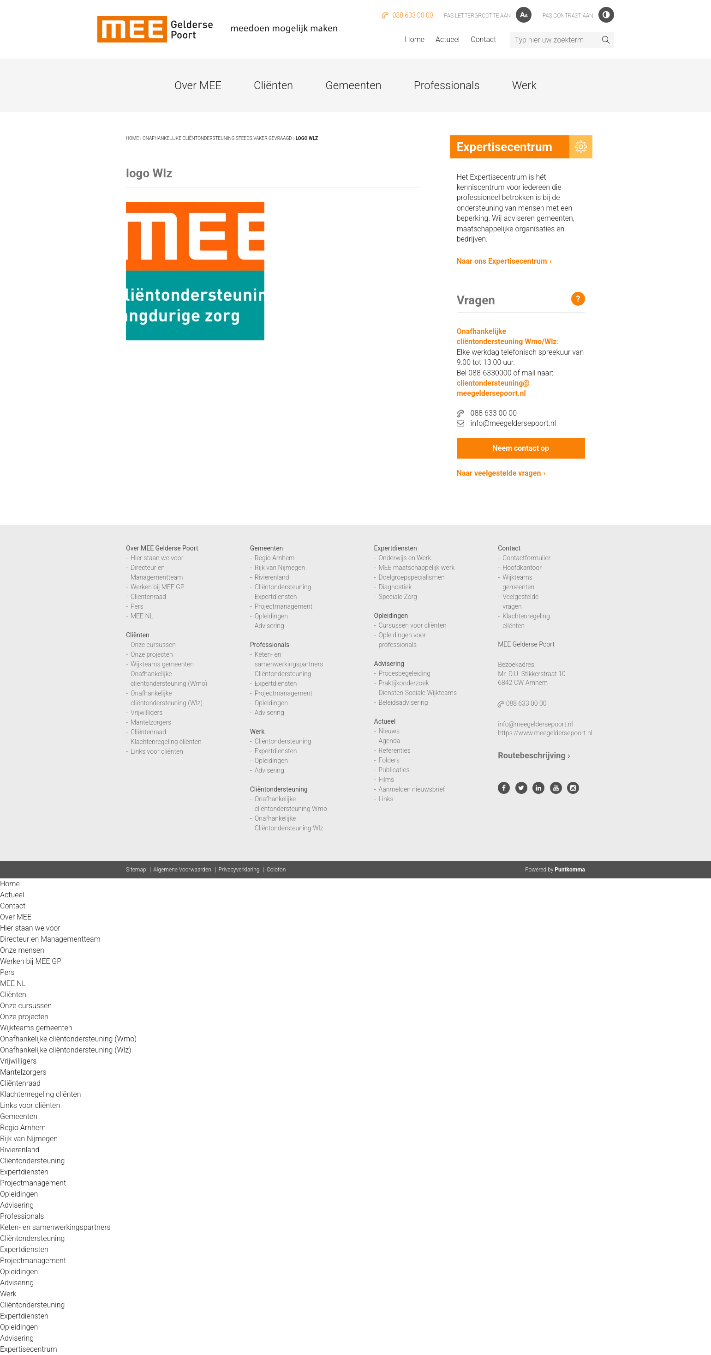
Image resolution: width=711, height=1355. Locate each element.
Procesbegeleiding (405, 673)
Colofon (276, 869)
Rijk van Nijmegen (280, 567)
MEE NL (142, 616)
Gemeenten (353, 85)
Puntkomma (570, 869)
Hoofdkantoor (522, 567)
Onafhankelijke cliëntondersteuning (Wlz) (65, 1050)
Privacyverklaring (238, 869)
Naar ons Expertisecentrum (502, 261)
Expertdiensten (276, 596)
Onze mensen (22, 950)
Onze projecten (152, 654)
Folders (389, 760)
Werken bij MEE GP (158, 587)
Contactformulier (526, 558)
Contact (483, 39)
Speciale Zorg (398, 596)
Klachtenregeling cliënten (166, 741)
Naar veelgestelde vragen (499, 473)
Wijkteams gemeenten (162, 664)
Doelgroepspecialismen (412, 577)
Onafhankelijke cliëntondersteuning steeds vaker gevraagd (217, 138)
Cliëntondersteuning (283, 587)
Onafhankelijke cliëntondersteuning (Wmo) (68, 1038)
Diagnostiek (395, 587)
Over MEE (197, 85)
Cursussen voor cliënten (413, 625)
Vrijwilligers (146, 712)
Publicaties (394, 770)
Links (386, 799)
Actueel (448, 39)
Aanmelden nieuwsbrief (412, 789)
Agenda (389, 740)
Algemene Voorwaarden (182, 869)
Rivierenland (272, 577)
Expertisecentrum (28, 1349)
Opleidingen (271, 616)
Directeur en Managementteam (50, 939)
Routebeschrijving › (534, 755)
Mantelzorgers (151, 722)
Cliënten (273, 85)
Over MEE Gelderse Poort (162, 548)
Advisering (269, 625)
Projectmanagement (283, 606)
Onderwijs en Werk (405, 558)
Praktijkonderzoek (404, 683)
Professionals (447, 85)
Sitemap (136, 869)
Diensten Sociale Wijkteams (418, 692)
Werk (524, 85)
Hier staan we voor (157, 558)
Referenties (395, 750)
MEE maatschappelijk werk (417, 567)
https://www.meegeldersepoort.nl (545, 733)
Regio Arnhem (275, 558)
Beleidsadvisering (403, 702)
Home (414, 39)
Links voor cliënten (157, 751)
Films (386, 779)
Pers (137, 606)
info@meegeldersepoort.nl (506, 423)
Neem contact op (521, 448)
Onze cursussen (153, 644)
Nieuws (389, 731)
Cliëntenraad (148, 596)
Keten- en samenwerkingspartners (55, 1227)
